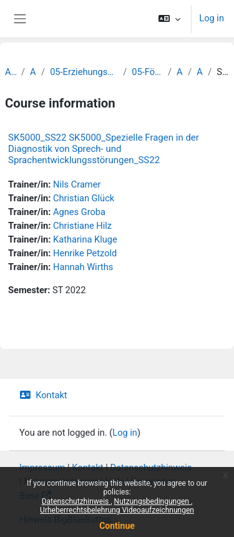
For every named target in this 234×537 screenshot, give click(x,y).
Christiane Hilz (82, 225)
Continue (117, 526)
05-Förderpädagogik (147, 72)
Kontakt (43, 395)
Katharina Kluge (85, 239)
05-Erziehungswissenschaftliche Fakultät (84, 72)
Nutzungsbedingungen (152, 501)
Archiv (10, 72)
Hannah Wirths (83, 267)
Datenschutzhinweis (76, 501)
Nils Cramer (76, 184)
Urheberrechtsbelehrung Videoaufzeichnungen (117, 510)
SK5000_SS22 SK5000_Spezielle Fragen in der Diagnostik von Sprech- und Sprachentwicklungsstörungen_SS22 (103, 149)
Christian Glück (83, 198)
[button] (169, 19)
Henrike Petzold (85, 253)
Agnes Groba (79, 212)
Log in (211, 18)
